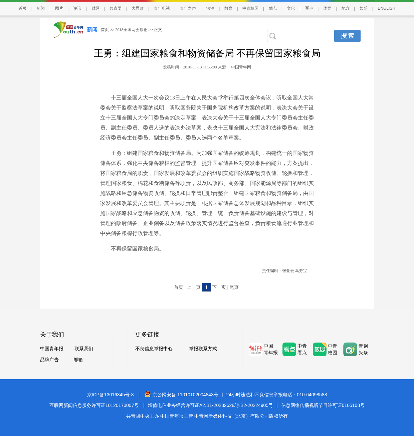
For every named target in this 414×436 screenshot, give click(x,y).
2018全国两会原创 (132, 29)
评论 (77, 8)
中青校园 (250, 8)
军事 (309, 8)
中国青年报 (51, 348)
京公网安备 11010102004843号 (181, 394)
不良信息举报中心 (154, 348)
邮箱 (78, 359)
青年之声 (188, 8)
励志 (273, 8)
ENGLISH (386, 8)
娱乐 (364, 8)
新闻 (41, 8)
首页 (23, 8)
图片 (59, 8)
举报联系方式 (203, 348)
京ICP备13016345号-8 (110, 394)
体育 (327, 8)
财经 (95, 8)
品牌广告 (49, 359)
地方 (346, 8)
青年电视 (162, 8)
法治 (210, 8)
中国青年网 (241, 67)
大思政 (138, 8)
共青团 (116, 8)
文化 (291, 8)
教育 (228, 8)
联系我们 (83, 348)
